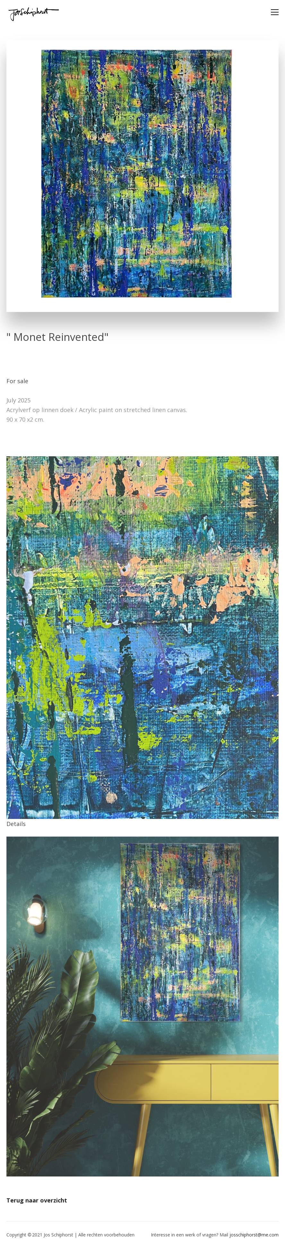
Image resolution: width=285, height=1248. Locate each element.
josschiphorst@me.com (254, 1235)
